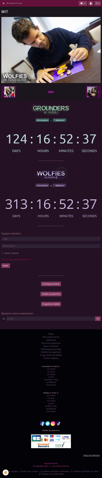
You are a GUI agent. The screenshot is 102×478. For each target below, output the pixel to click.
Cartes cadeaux (51, 358)
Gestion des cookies (29, 471)
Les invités (51, 369)
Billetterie (51, 340)
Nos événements (51, 337)
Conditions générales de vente (86, 471)
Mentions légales (10, 471)
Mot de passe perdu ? (23, 259)
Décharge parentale (51, 284)
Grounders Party (51, 379)
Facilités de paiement (51, 294)
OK (98, 318)
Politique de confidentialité (52, 474)
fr (96, 3)
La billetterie (51, 382)
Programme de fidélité (51, 355)
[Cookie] (6, 472)
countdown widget (51, 140)
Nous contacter (51, 346)
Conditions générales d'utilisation (55, 471)
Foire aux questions (51, 343)
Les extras (51, 374)
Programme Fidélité (51, 304)
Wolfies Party (51, 406)
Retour (51, 92)
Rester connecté (10, 253)
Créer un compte (7, 259)
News (51, 333)
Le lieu (51, 377)
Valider (5, 265)
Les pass (51, 371)
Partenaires (51, 385)
